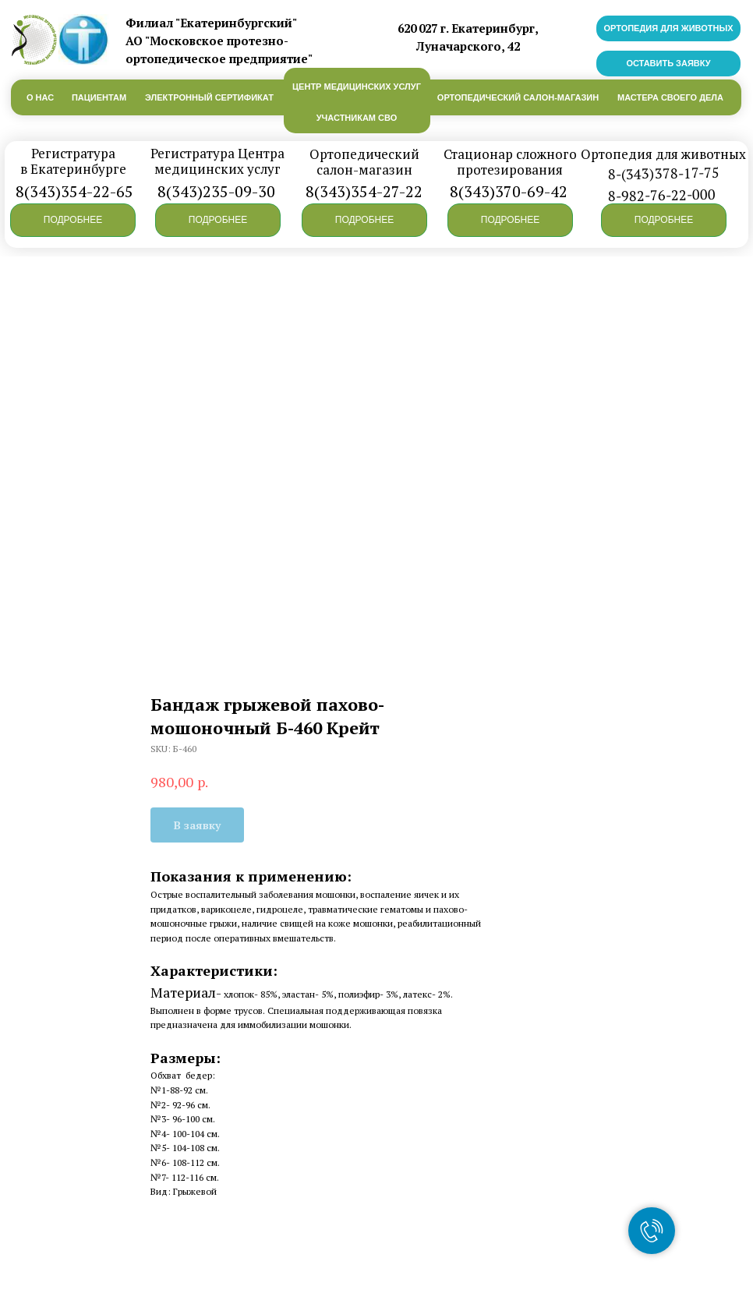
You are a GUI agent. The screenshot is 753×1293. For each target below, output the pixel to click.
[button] (73, 220)
